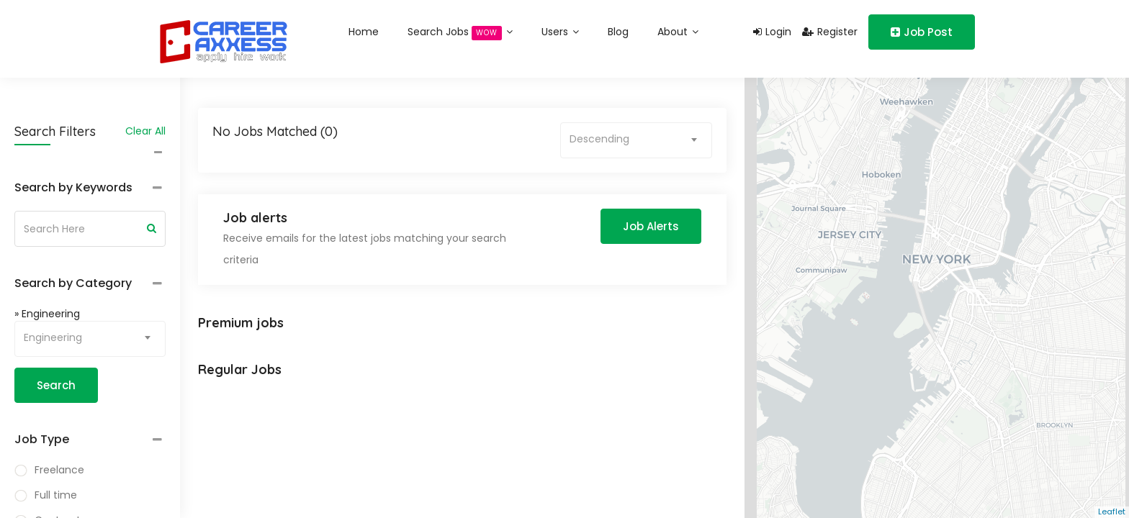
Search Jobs (460, 32)
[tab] (90, 188)
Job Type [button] (41, 439)
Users (560, 31)
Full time (56, 495)
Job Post (922, 32)
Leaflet (1111, 511)
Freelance (59, 470)
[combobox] (90, 339)
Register (830, 31)
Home (363, 31)
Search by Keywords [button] (73, 188)
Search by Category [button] (73, 283)
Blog (618, 31)
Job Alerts (651, 226)
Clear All (145, 131)
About (677, 31)
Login (772, 31)
